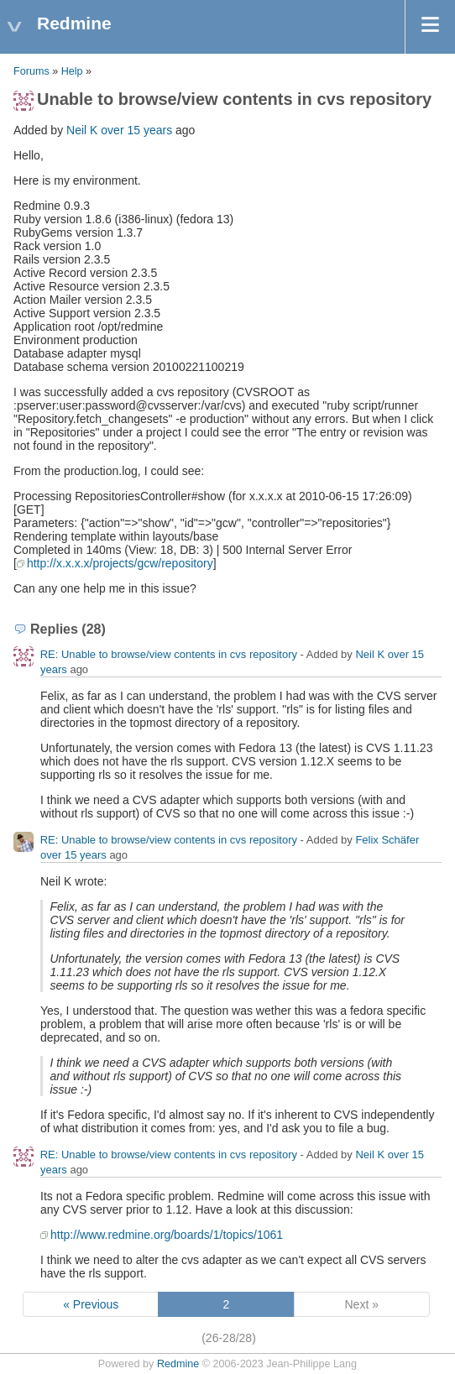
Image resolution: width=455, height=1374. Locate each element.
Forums (31, 71)
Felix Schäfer (387, 839)
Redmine (178, 1364)
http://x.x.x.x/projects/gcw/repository (120, 563)
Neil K (81, 130)
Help (72, 71)
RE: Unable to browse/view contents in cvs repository (168, 654)
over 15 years (136, 130)
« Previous (90, 1304)
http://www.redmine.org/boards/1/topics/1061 (166, 1234)
